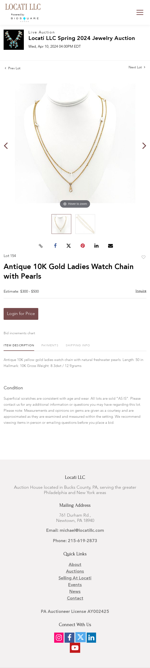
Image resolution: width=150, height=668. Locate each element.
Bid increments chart (19, 333)
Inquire (141, 291)
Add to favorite (143, 257)
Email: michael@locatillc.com (75, 530)
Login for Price (21, 314)
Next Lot (137, 67)
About (75, 565)
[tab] (19, 347)
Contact (75, 598)
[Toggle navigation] (139, 12)
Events (75, 585)
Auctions (75, 571)
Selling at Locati (75, 578)
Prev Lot (12, 68)
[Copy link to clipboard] (41, 246)
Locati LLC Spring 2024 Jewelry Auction (81, 38)
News (75, 592)
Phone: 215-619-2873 (75, 541)
